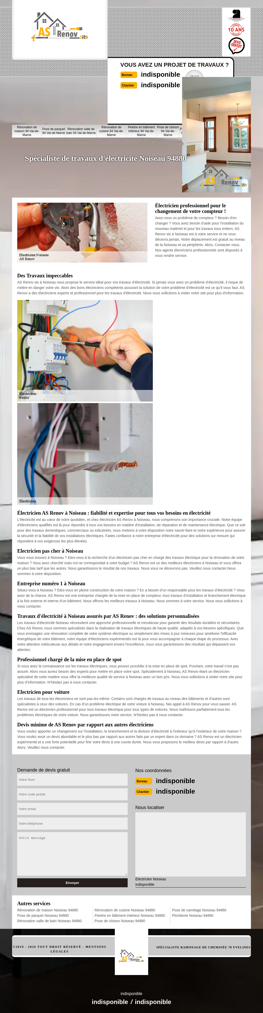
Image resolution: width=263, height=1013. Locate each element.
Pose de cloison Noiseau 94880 (120, 920)
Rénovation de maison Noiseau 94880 (47, 910)
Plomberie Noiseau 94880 (192, 915)
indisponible (147, 27)
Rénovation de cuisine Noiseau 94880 (125, 910)
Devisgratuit (184, 32)
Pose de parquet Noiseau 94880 (43, 915)
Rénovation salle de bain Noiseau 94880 (49, 920)
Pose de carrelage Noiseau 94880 (199, 910)
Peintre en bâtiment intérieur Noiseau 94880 (130, 915)
